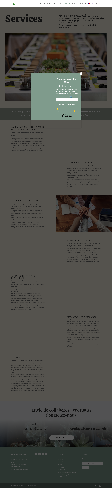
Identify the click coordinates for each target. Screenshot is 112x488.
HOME (40, 3)
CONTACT (75, 3)
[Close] (81, 73)
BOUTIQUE (47, 3)
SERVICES (65, 3)
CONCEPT (83, 3)
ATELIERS (56, 3)
